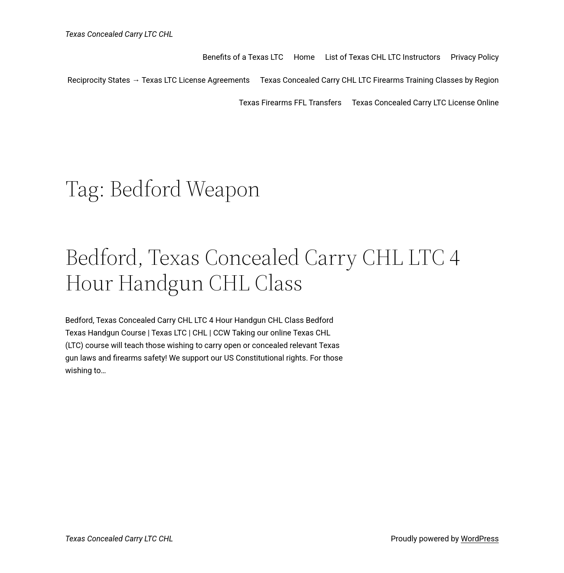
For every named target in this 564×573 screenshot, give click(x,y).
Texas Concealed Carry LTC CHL (119, 34)
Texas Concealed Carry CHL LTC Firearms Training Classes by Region (379, 80)
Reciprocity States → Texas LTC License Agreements (159, 80)
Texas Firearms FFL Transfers (290, 102)
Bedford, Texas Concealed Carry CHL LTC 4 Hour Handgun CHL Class (262, 270)
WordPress (480, 538)
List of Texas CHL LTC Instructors (382, 57)
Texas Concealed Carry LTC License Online (425, 102)
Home (304, 57)
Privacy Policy (475, 57)
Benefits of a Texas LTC (242, 57)
